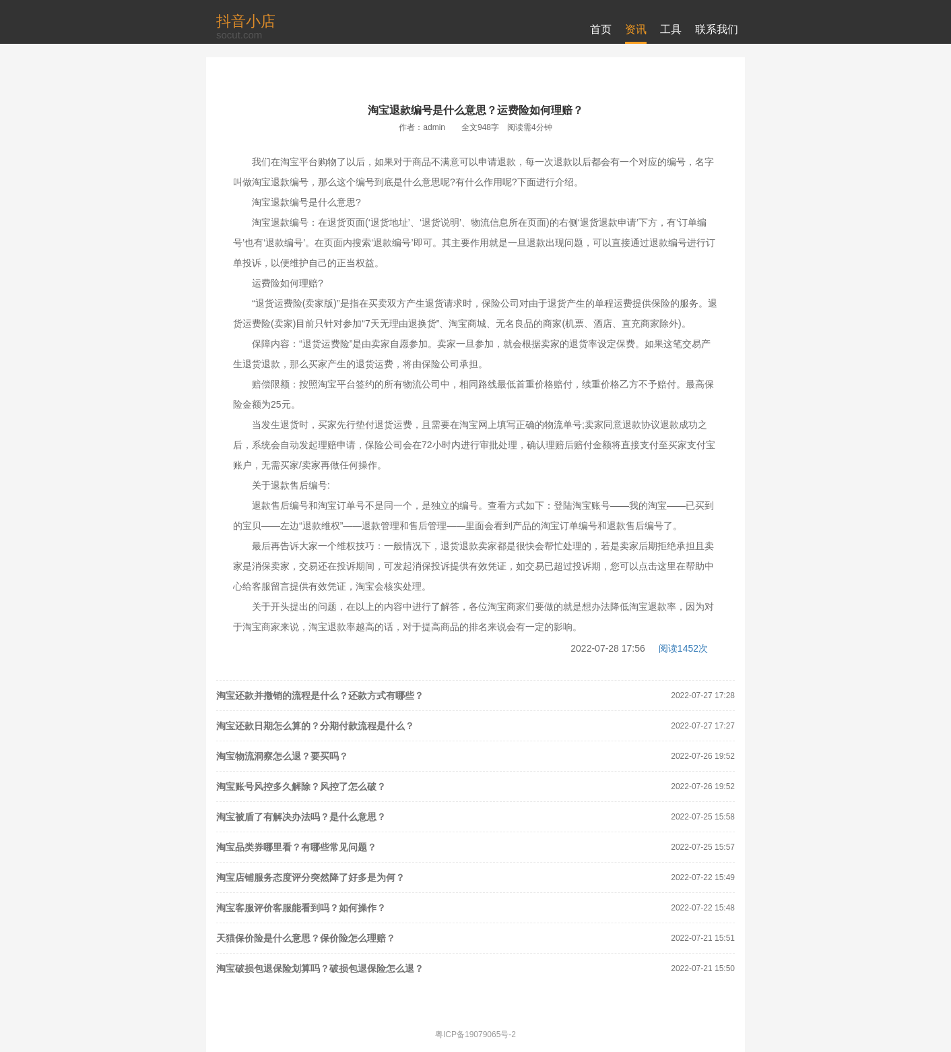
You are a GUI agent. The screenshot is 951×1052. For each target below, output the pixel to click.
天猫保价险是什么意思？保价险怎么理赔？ (305, 938)
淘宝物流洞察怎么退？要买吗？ (282, 756)
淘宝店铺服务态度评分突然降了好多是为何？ (310, 877)
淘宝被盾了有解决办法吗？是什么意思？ (301, 816)
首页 (601, 29)
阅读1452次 (683, 648)
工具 (671, 29)
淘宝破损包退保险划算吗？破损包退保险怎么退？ (320, 968)
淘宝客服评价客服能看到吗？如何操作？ (301, 907)
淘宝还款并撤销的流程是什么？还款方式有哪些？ (320, 695)
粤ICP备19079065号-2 (475, 1034)
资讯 (636, 29)
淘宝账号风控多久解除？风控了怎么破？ (301, 786)
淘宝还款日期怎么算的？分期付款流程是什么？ (315, 725)
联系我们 (716, 29)
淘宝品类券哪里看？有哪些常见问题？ (296, 847)
